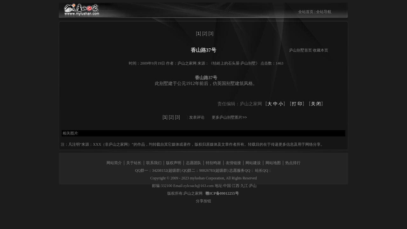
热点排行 (292, 163)
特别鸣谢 (213, 163)
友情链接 (233, 163)
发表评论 (196, 117)
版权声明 (173, 163)
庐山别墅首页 (300, 50)
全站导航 (323, 12)
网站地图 (273, 163)
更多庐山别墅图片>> (229, 117)
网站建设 (253, 163)
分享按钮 (203, 201)
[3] (211, 33)
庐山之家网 (193, 193)
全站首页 (306, 12)
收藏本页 (320, 50)
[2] (204, 33)
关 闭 (316, 103)
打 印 (297, 103)
